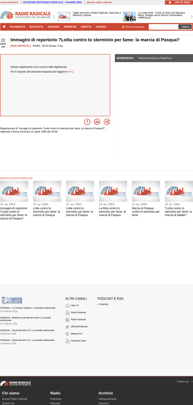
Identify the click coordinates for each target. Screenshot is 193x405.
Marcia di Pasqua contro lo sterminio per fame (146, 212)
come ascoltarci (9, 2)
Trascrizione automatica (155, 58)
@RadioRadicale (79, 326)
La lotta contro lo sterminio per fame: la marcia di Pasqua (112, 212)
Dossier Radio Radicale (14, 399)
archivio (53, 26)
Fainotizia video (78, 340)
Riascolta (55, 403)
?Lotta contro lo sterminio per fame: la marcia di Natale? (178, 212)
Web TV (75, 305)
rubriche (70, 26)
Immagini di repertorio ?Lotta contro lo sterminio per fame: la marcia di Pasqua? (13, 213)
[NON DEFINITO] (20, 45)
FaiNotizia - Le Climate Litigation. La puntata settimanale (28, 308)
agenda (101, 26)
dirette (86, 26)
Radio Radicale (78, 312)
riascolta (36, 26)
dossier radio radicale (99, 2)
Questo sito (8, 403)
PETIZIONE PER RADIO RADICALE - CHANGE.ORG (52, 2)
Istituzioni (104, 403)
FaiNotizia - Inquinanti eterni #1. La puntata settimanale (27, 340)
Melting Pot (76, 333)
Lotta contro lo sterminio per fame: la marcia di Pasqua (46, 212)
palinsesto (17, 26)
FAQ (70, 71)
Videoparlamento (108, 399)
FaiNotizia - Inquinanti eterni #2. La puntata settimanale (27, 330)
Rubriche (104, 304)
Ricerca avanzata (135, 26)
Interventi (125, 58)
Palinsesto (55, 399)
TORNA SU (183, 381)
